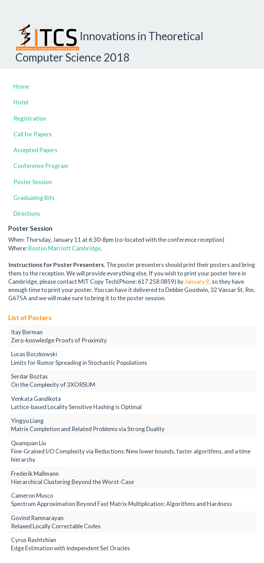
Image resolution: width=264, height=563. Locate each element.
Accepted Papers (35, 150)
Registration (29, 118)
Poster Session (32, 181)
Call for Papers (32, 134)
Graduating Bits (34, 197)
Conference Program (40, 165)
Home (21, 86)
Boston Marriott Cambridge (64, 248)
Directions (26, 213)
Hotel (20, 102)
